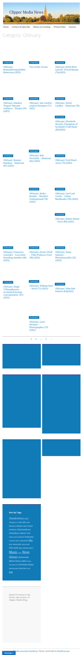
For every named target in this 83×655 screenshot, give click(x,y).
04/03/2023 (60, 99)
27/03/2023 (8, 99)
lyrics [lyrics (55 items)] (11, 547)
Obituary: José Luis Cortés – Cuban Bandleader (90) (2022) (66, 196)
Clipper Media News (26, 12)
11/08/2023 (34, 62)
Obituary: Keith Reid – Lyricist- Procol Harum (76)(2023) (66, 69)
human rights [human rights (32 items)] (17, 544)
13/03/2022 (34, 281)
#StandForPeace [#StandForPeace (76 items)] (16, 518)
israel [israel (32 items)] (28, 544)
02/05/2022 (34, 189)
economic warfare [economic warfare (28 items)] (14, 540)
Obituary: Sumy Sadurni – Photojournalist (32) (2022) (65, 256)
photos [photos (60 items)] (12, 560)
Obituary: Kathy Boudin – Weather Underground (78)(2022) (38, 197)
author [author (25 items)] (28, 522)
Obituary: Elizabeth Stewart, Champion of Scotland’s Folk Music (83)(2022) (66, 125)
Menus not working (41, 27)
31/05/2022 (8, 156)
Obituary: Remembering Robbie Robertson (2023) (14, 69)
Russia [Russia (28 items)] (29, 561)
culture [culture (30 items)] (11, 537)
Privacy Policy (60, 27)
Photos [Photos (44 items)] (18, 561)
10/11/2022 (60, 117)
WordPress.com (63, 651)
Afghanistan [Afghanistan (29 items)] (12, 522)
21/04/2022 (60, 214)
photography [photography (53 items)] (23, 557)
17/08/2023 (8, 62)
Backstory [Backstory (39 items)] (12, 526)
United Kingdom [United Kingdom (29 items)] (13, 568)
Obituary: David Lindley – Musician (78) (67, 104)
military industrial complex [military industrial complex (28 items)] (25, 548)
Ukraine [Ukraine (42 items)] (31, 564)
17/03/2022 (8, 282)
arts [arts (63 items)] (24, 522)
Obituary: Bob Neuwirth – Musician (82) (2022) (40, 158)
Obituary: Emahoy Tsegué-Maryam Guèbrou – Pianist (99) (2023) (14, 107)
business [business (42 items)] (19, 526)
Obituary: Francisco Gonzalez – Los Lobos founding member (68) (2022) (14, 256)
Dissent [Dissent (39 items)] (21, 537)
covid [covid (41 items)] (28, 533)
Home (6, 27)
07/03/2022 (34, 317)
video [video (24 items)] (28, 568)
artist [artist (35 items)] (20, 522)
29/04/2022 (60, 189)
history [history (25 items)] (10, 544)
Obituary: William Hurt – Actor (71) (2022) (41, 287)
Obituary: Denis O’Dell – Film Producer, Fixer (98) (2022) (40, 254)
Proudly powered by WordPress (25, 651)
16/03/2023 (34, 99)
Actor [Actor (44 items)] (26, 518)
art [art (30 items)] (17, 522)
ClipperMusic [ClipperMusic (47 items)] (14, 533)
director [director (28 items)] (16, 537)
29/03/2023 (60, 62)
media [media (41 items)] (16, 548)
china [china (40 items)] (25, 526)
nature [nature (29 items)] (20, 553)
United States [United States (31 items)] (23, 568)
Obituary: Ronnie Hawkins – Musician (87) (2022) (13, 163)
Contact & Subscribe (21, 27)
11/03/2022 (60, 284)
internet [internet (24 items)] (24, 544)
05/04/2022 (8, 248)
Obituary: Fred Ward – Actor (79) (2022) (66, 161)
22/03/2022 (34, 248)
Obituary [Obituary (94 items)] (13, 556)
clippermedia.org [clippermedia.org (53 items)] (24, 529)
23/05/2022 (34, 151)
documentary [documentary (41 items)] (29, 537)
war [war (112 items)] (11, 571)
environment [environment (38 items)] (24, 540)
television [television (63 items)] (22, 564)
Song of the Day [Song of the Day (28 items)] (13, 564)
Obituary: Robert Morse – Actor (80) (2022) (67, 220)
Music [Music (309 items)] (13, 552)
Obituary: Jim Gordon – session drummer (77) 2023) (41, 105)
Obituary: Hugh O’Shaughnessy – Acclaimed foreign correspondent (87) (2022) (13, 292)
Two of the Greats (38, 66)
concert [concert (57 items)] (23, 533)
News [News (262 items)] (25, 552)
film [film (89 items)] (31, 540)
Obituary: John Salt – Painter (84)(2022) (66, 290)
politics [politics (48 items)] (24, 561)
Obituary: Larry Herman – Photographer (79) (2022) (38, 326)
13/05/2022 (60, 156)
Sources (72, 27)
